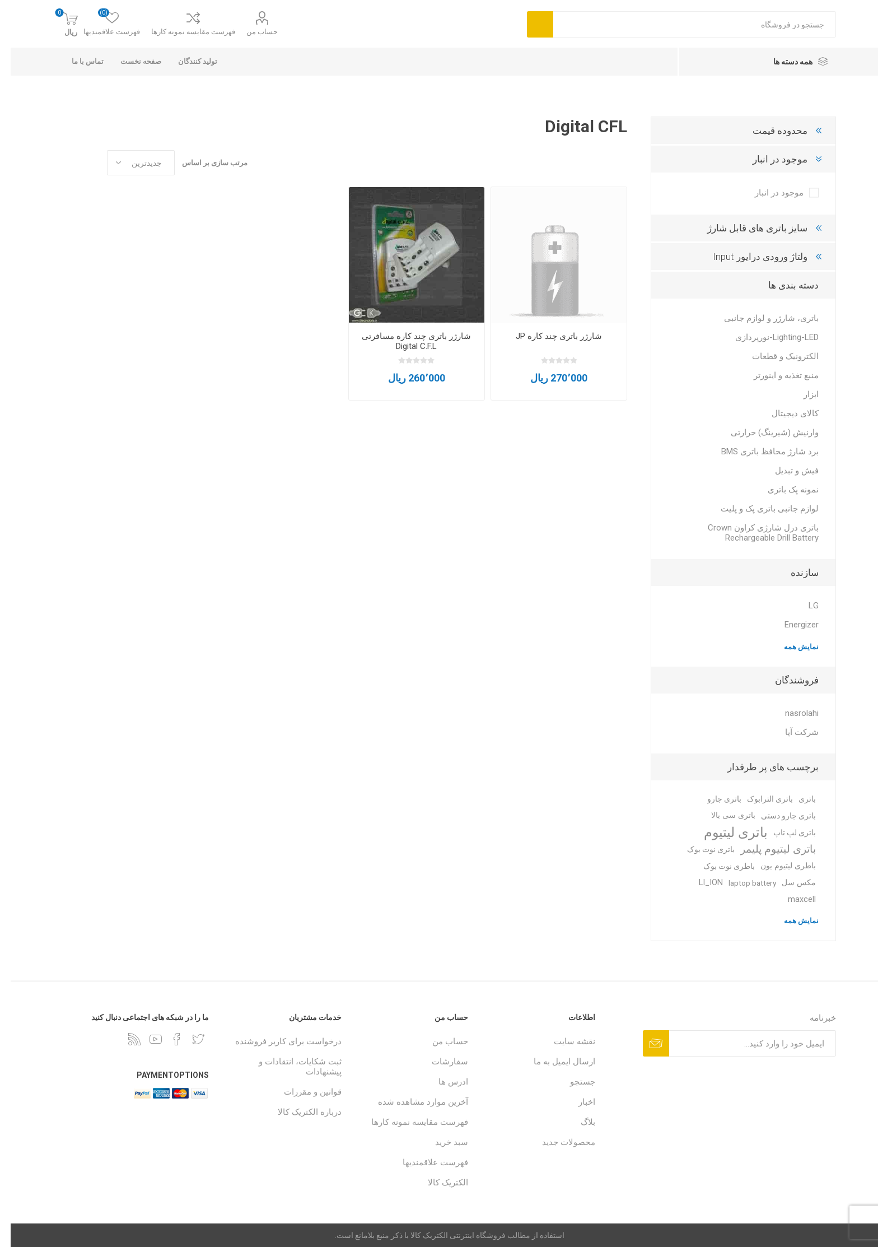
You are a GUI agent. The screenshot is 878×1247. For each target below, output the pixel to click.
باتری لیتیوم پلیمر (767, 849)
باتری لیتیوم (725, 832)
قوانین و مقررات (302, 1092)
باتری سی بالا (722, 815)
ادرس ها (442, 1082)
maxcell (791, 899)
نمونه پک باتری (782, 490)
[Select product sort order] (130, 162)
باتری (796, 798)
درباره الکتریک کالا (299, 1112)
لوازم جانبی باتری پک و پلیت (759, 509)
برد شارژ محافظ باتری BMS (759, 451)
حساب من (251, 31)
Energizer (791, 625)
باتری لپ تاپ (784, 832)
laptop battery (741, 882)
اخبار (576, 1102)
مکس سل (788, 882)
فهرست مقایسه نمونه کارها (183, 31)
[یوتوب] (145, 1039)
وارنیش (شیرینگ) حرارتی (764, 432)
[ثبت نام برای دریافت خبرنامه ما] (741, 1043)
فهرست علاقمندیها (424, 1162)
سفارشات (439, 1062)
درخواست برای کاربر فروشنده (278, 1041)
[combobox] (684, 24)
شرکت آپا (791, 732)
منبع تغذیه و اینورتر (775, 375)
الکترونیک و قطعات (774, 356)
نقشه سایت (564, 1041)
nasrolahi (791, 713)
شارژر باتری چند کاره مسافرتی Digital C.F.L (405, 341)
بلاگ (577, 1122)
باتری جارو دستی (777, 815)
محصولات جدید (558, 1142)
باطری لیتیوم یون (777, 866)
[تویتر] (188, 1039)
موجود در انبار (769, 159)
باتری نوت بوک (700, 849)
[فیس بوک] (166, 1039)
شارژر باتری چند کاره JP (548, 336)
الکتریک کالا (437, 1183)
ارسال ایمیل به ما (554, 1062)
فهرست (61, 162)
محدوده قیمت (769, 130)
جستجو (572, 1082)
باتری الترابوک (759, 798)
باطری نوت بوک (718, 866)
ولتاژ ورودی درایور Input (749, 256)
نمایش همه (790, 647)
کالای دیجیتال (784, 413)
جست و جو (529, 24)
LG (803, 606)
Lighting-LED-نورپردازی (766, 337)
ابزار (800, 394)
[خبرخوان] (124, 1039)
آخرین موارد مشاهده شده (412, 1102)
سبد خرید (440, 1142)
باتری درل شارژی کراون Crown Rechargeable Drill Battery (752, 533)
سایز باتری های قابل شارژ (747, 228)
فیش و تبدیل (786, 471)
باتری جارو (714, 798)
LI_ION (700, 882)
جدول (82, 162)
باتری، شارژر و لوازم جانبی (760, 318)
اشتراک (645, 1043)
